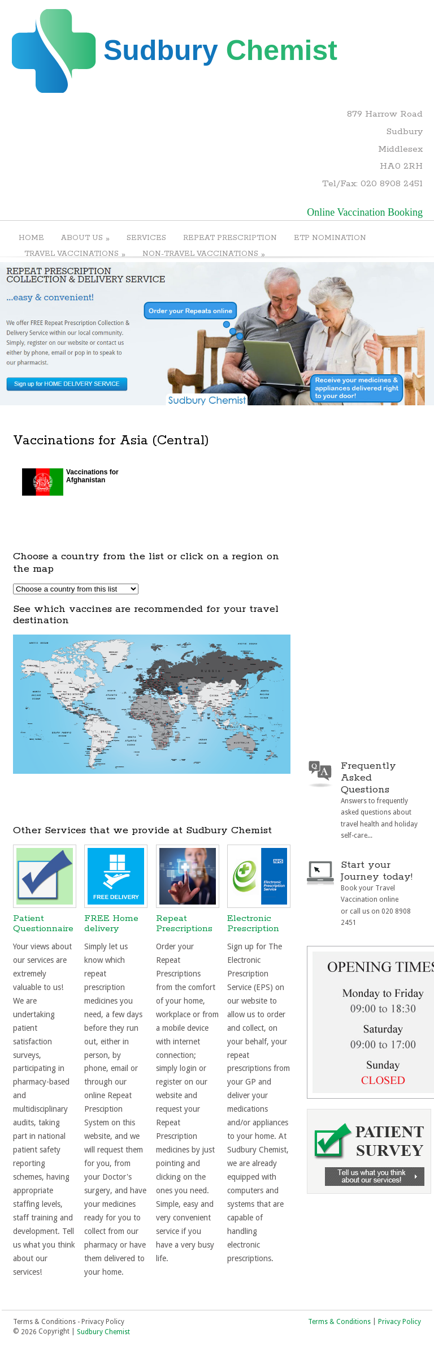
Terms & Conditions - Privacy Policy (68, 1321)
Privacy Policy (399, 1321)
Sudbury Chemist (103, 1332)
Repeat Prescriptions (184, 923)
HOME (31, 238)
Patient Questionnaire (43, 923)
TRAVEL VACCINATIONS (74, 254)
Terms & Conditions (339, 1321)
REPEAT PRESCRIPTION (230, 238)
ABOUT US (85, 238)
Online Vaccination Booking (365, 212)
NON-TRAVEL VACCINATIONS (203, 254)
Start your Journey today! (377, 871)
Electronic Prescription (253, 923)
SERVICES (146, 238)
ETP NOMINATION (330, 238)
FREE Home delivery (111, 923)
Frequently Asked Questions (368, 778)
